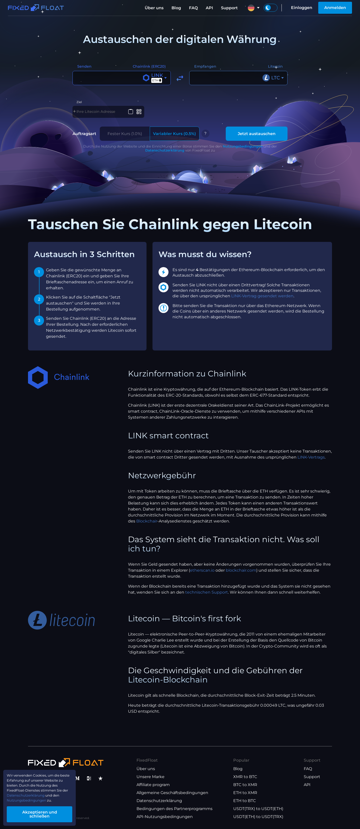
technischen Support (206, 596)
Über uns (154, 7)
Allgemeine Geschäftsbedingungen (172, 792)
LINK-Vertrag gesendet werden (262, 299)
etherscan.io (202, 574)
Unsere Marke (150, 776)
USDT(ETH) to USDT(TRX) (258, 816)
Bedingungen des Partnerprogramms (174, 808)
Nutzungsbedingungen (242, 150)
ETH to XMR (245, 792)
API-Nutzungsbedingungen (164, 816)
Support (229, 7)
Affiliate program (153, 784)
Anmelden (335, 7)
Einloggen (301, 7)
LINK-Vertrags (311, 461)
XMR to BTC (245, 776)
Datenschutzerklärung (164, 154)
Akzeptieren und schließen (47, 815)
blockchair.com (241, 574)
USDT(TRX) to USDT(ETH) (258, 808)
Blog (176, 7)
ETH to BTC (244, 800)
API (209, 7)
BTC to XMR (245, 784)
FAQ (193, 7)
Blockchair (146, 524)
